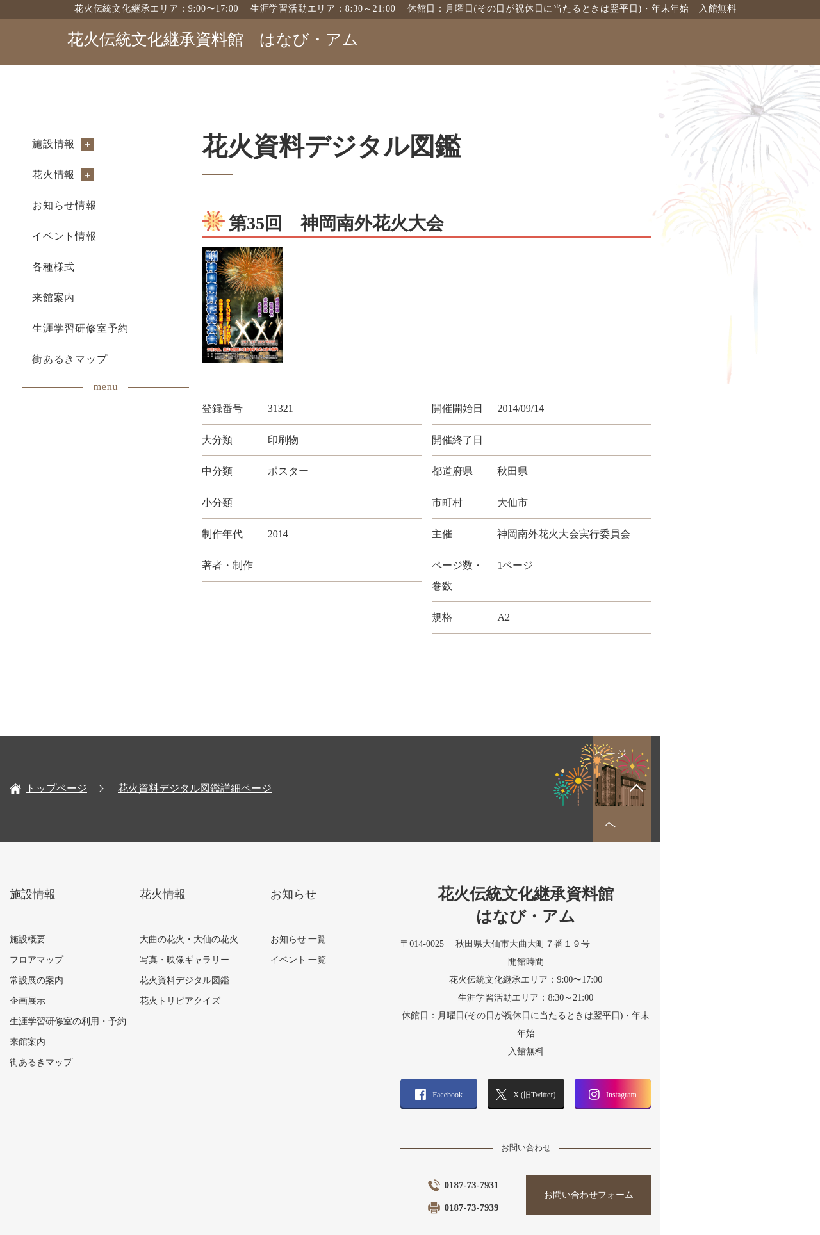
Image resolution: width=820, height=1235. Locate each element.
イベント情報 (122, 236)
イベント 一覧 (373, 901)
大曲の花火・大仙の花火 (255, 881)
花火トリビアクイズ (246, 942)
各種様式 (111, 266)
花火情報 (111, 174)
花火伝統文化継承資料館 (213, 39)
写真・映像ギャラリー (251, 901)
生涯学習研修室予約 (138, 328)
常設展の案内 (94, 922)
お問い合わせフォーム (685, 1119)
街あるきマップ (127, 359)
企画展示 (85, 942)
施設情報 (111, 143)
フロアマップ (94, 901)
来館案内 (111, 297)
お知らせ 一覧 (373, 881)
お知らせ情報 (122, 205)
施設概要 (85, 881)
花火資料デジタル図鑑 (251, 922)
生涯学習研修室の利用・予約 (125, 963)
